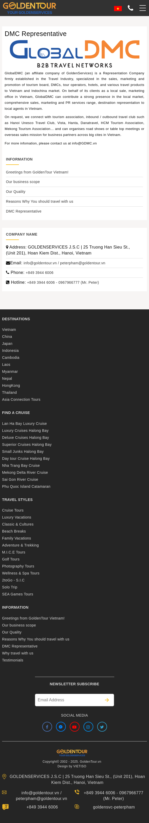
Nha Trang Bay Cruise (21, 465)
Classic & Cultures (18, 524)
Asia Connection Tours (21, 399)
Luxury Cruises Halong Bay (25, 430)
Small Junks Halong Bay (23, 451)
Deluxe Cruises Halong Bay (25, 437)
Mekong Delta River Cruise (25, 472)
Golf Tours (11, 559)
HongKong (11, 385)
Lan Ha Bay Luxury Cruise (24, 423)
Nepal (7, 378)
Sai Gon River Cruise (20, 479)
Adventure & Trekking (20, 545)
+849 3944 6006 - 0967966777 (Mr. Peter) (63, 282)
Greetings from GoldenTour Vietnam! (37, 172)
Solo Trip (9, 587)
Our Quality (15, 192)
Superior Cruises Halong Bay (27, 444)
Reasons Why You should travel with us (39, 201)
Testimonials (12, 660)
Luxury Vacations (16, 517)
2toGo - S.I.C (13, 580)
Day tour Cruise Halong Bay (26, 458)
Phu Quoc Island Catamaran (26, 486)
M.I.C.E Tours (13, 552)
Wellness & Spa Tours (20, 573)
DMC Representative (23, 211)
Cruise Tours (13, 510)
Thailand (9, 392)
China (7, 336)
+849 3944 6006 (39, 273)
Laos (6, 364)
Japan (7, 343)
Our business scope (23, 182)
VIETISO (79, 766)
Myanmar (10, 371)
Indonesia (10, 350)
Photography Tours (18, 566)
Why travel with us (17, 653)
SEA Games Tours (17, 594)
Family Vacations (16, 538)
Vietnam (9, 329)
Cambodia (10, 357)
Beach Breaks (14, 531)
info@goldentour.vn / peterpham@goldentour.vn (64, 263)
